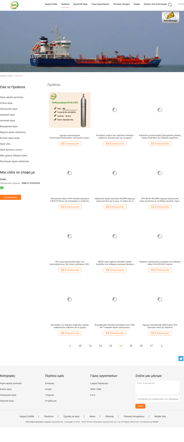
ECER (155, 422)
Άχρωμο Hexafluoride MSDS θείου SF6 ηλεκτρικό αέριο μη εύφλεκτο (159, 326)
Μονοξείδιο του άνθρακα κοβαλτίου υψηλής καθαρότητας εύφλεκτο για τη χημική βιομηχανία (70, 326)
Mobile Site (160, 416)
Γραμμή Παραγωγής (99, 383)
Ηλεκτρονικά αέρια (8, 109)
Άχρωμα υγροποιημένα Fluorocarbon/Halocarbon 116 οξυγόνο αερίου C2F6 (70, 136)
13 (110, 345)
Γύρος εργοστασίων (100, 4)
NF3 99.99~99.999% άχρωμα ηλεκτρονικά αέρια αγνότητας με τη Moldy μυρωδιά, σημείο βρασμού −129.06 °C (160, 199)
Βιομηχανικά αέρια (8, 126)
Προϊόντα (65, 4)
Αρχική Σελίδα (51, 4)
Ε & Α (92, 395)
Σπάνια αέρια (6, 103)
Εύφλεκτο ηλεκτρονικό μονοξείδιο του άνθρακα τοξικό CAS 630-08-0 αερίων (159, 263)
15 (131, 345)
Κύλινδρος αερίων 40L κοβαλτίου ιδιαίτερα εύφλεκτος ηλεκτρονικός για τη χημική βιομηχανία (114, 136)
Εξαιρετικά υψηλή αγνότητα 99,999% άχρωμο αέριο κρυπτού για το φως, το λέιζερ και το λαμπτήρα (115, 199)
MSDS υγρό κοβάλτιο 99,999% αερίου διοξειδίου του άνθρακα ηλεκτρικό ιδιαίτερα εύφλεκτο (115, 263)
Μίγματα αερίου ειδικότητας (13, 132)
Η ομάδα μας (51, 401)
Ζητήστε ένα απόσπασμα (155, 4)
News (92, 416)
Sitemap (109, 416)
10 (80, 345)
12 (100, 345)
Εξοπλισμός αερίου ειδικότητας (14, 161)
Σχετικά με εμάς (80, 4)
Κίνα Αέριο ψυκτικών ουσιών (38, 422)
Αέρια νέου (5, 144)
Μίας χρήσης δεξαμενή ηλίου (13, 155)
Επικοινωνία (10, 197)
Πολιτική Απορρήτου (134, 416)
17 (151, 345)
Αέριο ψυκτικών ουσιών (11, 149)
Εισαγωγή (49, 383)
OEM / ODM (95, 389)
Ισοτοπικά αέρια (7, 120)
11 (90, 345)
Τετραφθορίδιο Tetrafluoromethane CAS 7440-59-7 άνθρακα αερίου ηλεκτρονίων (114, 326)
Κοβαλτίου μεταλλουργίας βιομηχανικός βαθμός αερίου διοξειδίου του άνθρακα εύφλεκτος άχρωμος (160, 136)
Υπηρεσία (49, 395)
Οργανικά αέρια (7, 114)
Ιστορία (48, 389)
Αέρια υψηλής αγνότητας (11, 97)
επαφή (137, 4)
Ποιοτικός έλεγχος (121, 4)
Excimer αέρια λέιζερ (10, 138)
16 (141, 345)
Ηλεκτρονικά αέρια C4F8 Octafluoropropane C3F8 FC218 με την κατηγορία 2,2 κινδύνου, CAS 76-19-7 (69, 199)
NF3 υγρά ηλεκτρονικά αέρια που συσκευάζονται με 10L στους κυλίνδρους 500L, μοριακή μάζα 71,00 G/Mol (69, 263)
